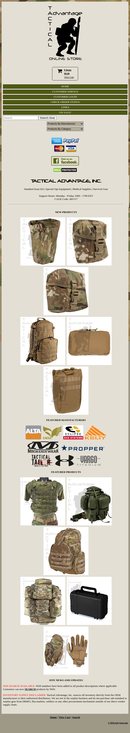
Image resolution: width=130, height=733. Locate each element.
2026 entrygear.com (119, 723)
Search (76, 717)
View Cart (69, 77)
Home (53, 717)
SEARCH (30, 689)
